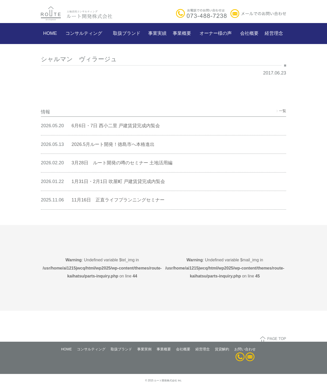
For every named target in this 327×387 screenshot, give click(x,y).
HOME (50, 33)
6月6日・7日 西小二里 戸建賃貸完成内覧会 (116, 125)
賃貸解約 (222, 349)
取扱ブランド (127, 33)
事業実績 (157, 33)
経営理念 (274, 33)
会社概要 (249, 33)
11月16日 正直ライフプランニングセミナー (118, 199)
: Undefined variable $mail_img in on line (224, 268)
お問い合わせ (245, 349)
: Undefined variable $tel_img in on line (102, 268)
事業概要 (182, 33)
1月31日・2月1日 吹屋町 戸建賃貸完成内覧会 (118, 181)
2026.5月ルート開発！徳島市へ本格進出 (113, 144)
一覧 (281, 111)
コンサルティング (83, 33)
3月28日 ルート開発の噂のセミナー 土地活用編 (122, 162)
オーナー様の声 (216, 33)
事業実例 (144, 349)
